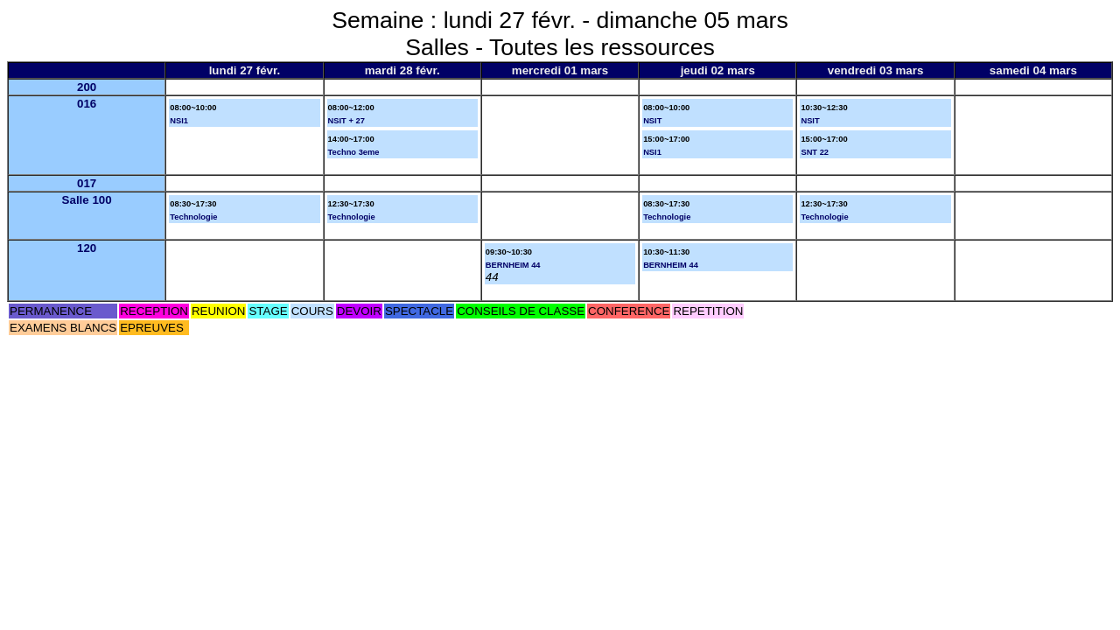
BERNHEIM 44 (513, 265)
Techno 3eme (354, 152)
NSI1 (179, 120)
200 (86, 87)
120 (86, 248)
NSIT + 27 (346, 120)
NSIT (652, 120)
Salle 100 (87, 199)
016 (86, 103)
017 (86, 183)
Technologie (193, 217)
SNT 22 (815, 152)
